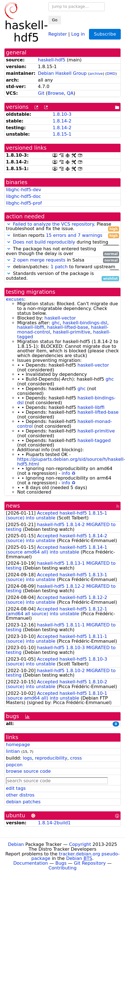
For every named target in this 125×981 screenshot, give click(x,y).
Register (57, 33)
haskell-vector (60, 318)
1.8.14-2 (62, 121)
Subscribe (105, 34)
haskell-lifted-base (67, 327)
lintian (13, 751)
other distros (20, 795)
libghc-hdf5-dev (23, 189)
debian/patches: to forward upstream (62, 267)
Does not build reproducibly (44, 242)
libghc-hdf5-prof (24, 203)
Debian (16, 844)
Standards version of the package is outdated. (62, 276)
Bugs (61, 863)
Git (41, 93)
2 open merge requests (39, 260)
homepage (18, 744)
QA (70, 93)
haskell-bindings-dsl (85, 322)
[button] (8, 224)
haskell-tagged (94, 440)
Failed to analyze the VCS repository (53, 224)
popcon (14, 764)
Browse (56, 93)
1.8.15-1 (62, 134)
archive (96, 73)
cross (76, 758)
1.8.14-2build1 (54, 822)
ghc (56, 322)
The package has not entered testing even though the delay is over (62, 251)
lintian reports (62, 235)
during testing (62, 242)
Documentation (30, 863)
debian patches (23, 801)
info (66, 473)
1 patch (59, 266)
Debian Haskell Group (62, 73)
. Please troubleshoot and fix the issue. (62, 227)
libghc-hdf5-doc (23, 196)
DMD (111, 73)
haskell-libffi (30, 327)
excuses (15, 299)
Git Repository (90, 863)
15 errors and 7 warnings (74, 235)
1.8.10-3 (62, 114)
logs (27, 758)
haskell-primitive (71, 332)
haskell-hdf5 (52, 60)
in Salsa (62, 260)
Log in (78, 33)
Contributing (62, 868)
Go (54, 20)
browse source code (28, 771)
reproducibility (51, 758)
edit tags (16, 788)
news (13, 506)
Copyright (80, 844)
